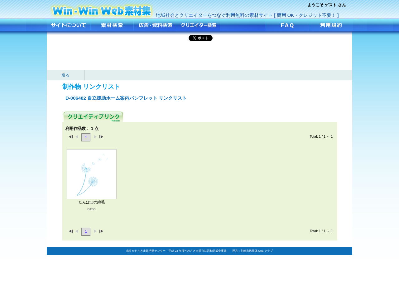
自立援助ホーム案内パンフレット (102, 8)
